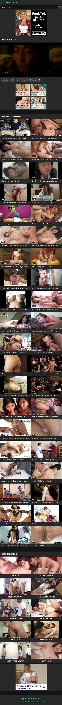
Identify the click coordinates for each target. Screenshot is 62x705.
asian (12, 80)
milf (18, 80)
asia (23, 80)
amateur (5, 80)
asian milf (36, 80)
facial (29, 80)
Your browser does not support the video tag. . (31, 60)
